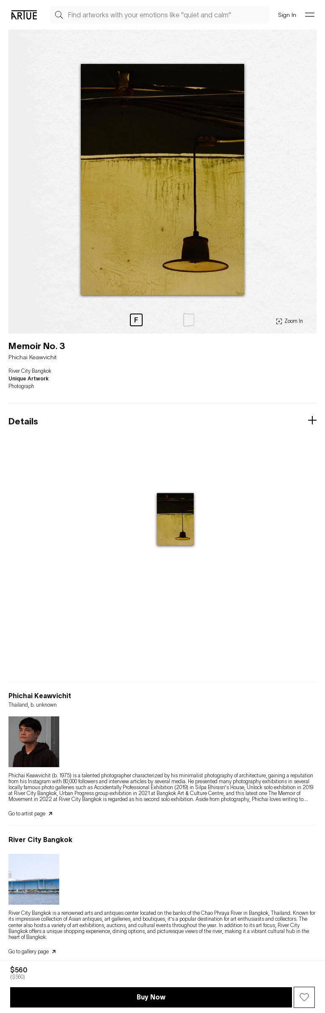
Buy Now (151, 997)
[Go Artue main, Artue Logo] (24, 15)
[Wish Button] (304, 997)
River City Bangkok (29, 371)
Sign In (287, 15)
